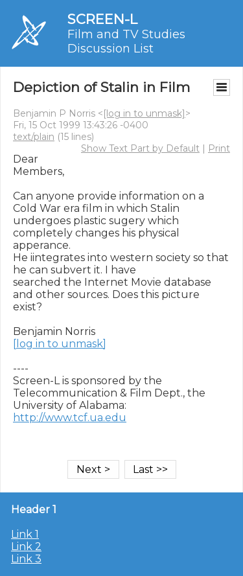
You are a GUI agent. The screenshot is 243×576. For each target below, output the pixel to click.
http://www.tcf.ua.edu (69, 417)
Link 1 (25, 534)
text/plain (33, 137)
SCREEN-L (102, 19)
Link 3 (26, 559)
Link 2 (26, 546)
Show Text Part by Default (140, 148)
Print (219, 148)
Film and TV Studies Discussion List (126, 41)
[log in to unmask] (144, 113)
